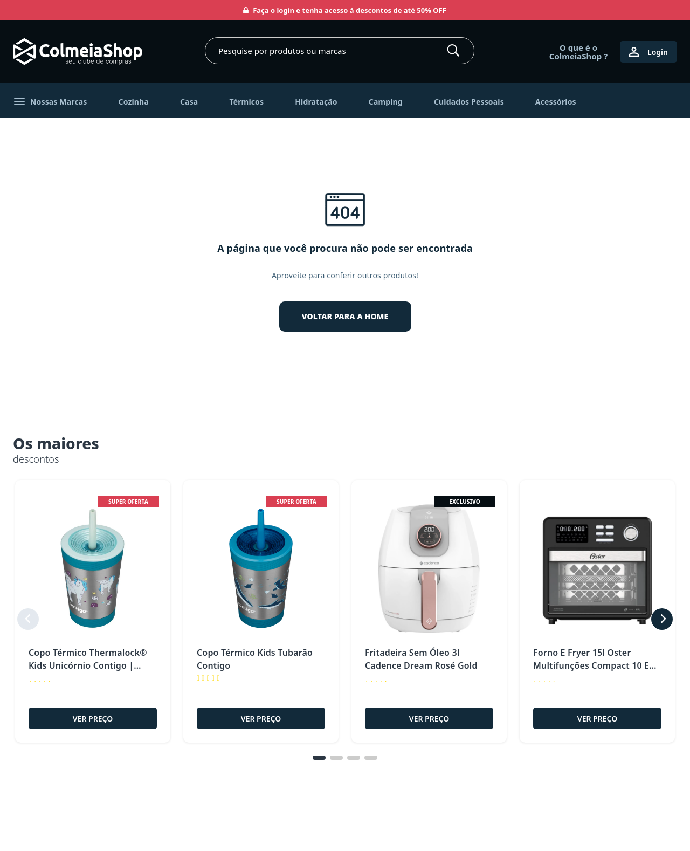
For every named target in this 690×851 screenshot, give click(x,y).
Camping (386, 102)
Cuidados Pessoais (469, 102)
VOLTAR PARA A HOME (345, 316)
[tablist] (345, 772)
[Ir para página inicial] (77, 51)
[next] (662, 626)
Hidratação (316, 102)
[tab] (319, 772)
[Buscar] (453, 50)
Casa (189, 102)
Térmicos (246, 102)
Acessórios (555, 102)
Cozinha (134, 102)
